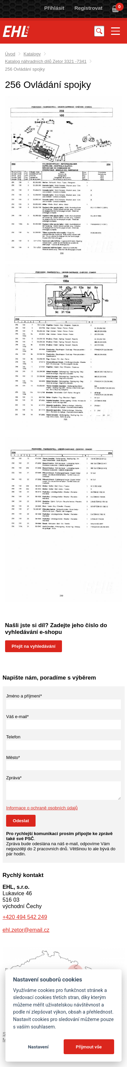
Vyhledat (99, 30)
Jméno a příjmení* (24, 695)
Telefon (13, 736)
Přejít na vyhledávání (33, 646)
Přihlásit (54, 8)
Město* (13, 757)
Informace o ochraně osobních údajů (42, 807)
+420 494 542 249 (25, 917)
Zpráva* (14, 777)
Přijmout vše (89, 1046)
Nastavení (38, 1046)
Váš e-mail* (17, 716)
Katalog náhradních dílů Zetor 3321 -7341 (46, 61)
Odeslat (21, 820)
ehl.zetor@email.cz (26, 930)
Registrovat (89, 8)
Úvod (10, 53)
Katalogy (32, 53)
